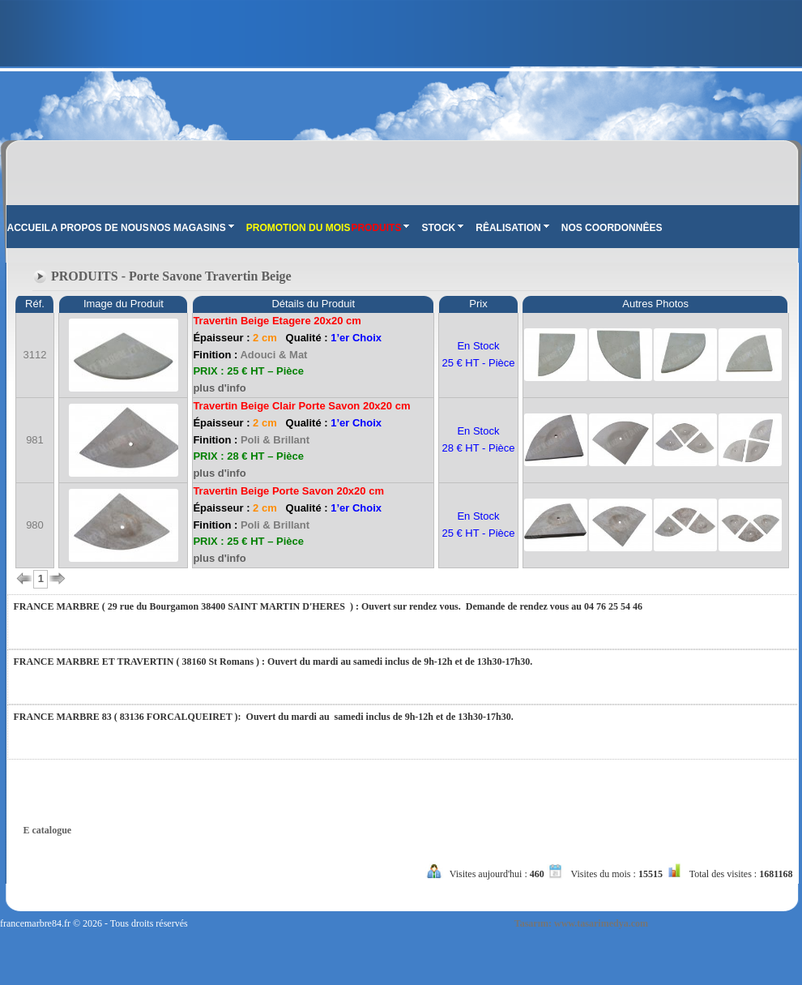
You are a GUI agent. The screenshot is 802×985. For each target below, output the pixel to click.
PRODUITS (380, 227)
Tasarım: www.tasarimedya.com (581, 923)
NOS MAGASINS (192, 227)
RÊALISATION (512, 227)
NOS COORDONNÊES (612, 227)
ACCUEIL (28, 227)
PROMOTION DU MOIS (298, 227)
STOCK (442, 227)
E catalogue (47, 830)
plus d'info (219, 388)
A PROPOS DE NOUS (100, 227)
